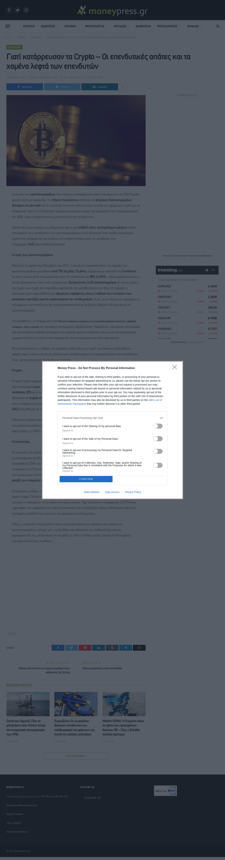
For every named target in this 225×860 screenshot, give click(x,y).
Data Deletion (92, 492)
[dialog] (112, 430)
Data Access (112, 492)
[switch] (158, 426)
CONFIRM (86, 479)
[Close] (175, 368)
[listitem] (112, 418)
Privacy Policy (133, 492)
